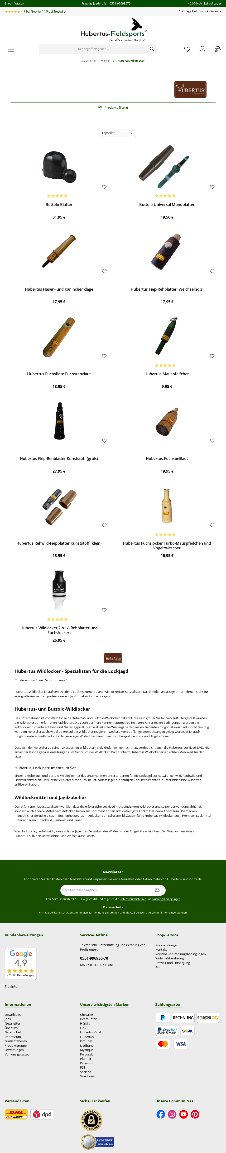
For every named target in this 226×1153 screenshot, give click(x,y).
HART (84, 1028)
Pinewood (87, 1063)
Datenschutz (14, 1032)
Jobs (8, 1019)
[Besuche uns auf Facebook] (160, 1114)
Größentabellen (16, 1041)
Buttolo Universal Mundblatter (167, 204)
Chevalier (86, 1015)
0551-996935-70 (94, 958)
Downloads (13, 1015)
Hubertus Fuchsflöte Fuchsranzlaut (59, 374)
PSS (82, 1067)
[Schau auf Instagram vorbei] (172, 1114)
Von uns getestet (17, 1054)
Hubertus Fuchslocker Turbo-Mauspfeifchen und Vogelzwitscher (167, 546)
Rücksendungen (166, 945)
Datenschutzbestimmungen (71, 912)
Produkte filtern (113, 108)
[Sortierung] (118, 133)
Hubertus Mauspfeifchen (167, 374)
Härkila (85, 1023)
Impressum (13, 1037)
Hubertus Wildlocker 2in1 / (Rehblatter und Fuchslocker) (59, 630)
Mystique (86, 1050)
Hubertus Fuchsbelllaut (167, 458)
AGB (132, 912)
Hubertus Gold (90, 1032)
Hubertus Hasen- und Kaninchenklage (59, 289)
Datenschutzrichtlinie (133, 899)
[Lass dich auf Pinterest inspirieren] (195, 1114)
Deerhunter (88, 1019)
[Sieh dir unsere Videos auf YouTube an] (183, 1114)
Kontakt (161, 950)
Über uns (11, 1028)
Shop (8, 3)
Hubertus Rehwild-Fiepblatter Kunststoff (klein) (58, 543)
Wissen (19, 3)
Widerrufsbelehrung (169, 958)
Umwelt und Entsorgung (172, 963)
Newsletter (12, 1023)
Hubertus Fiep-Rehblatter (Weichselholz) (167, 289)
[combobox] (93, 49)
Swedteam (87, 1076)
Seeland (85, 1072)
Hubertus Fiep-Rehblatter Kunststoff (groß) (59, 458)
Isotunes (86, 1041)
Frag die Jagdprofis (94, 3)
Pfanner (85, 1059)
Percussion (88, 1054)
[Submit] (157, 890)
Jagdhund (87, 1046)
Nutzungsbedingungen (166, 899)
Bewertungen (14, 1050)
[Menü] (11, 49)
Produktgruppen (17, 1046)
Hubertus (87, 1037)
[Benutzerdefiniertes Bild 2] (97, 1141)
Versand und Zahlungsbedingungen (180, 954)
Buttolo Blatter (59, 204)
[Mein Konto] (202, 49)
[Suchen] (152, 49)
